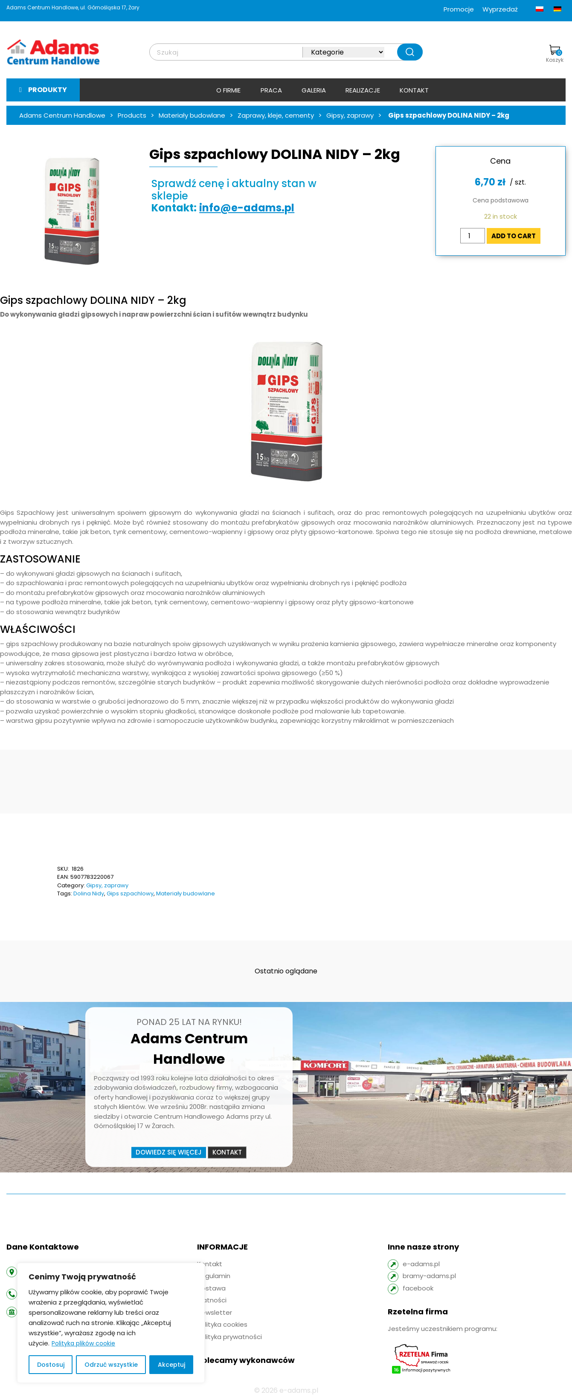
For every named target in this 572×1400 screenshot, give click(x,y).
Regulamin (213, 1275)
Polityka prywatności (229, 1336)
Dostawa (211, 1288)
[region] (111, 1323)
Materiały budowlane (185, 893)
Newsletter (214, 1312)
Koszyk (554, 54)
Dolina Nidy (88, 893)
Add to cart (513, 235)
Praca (271, 90)
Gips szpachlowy (130, 893)
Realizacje (363, 90)
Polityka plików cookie (83, 1343)
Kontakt (414, 90)
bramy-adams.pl (429, 1275)
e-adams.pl (421, 1263)
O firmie (228, 90)
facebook (418, 1288)
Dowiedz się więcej (169, 1152)
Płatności (211, 1300)
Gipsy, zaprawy (107, 885)
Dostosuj (50, 1364)
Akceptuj (171, 1364)
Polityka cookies (222, 1324)
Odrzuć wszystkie (111, 1364)
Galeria (314, 90)
